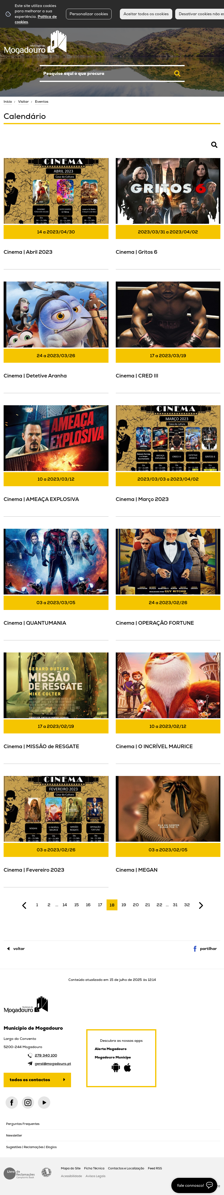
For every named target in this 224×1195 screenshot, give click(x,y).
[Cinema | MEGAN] (168, 831)
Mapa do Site (70, 1168)
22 (159, 904)
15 (76, 904)
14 (65, 904)
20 (136, 904)
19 (124, 904)
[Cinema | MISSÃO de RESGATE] (56, 707)
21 (147, 904)
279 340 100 (46, 1055)
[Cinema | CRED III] (168, 336)
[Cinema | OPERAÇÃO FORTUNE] (168, 584)
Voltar (19, 948)
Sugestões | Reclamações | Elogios (31, 1147)
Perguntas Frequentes (22, 1124)
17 (100, 904)
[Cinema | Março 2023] (168, 460)
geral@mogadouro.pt (53, 1063)
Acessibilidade (46, 1172)
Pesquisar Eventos (19, 147)
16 (88, 904)
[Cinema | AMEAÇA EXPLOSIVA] (56, 460)
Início (8, 101)
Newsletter (14, 1135)
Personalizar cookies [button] (89, 13)
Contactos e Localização (126, 1168)
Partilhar (208, 948)
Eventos (41, 101)
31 (175, 904)
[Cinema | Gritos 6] (168, 213)
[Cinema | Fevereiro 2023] (56, 831)
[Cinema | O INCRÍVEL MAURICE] (168, 707)
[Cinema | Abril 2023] (56, 213)
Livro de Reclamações (19, 1173)
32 (187, 904)
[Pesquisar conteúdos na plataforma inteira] (177, 73)
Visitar (23, 101)
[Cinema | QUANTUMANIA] (56, 584)
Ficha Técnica (94, 1168)
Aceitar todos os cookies (146, 13)
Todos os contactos (30, 1079)
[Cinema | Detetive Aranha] (56, 336)
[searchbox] (112, 73)
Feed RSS (155, 1168)
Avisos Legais (95, 1176)
